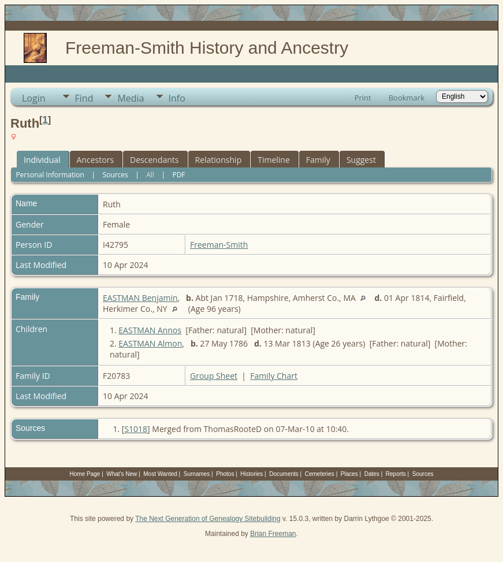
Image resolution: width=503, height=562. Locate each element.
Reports (396, 474)
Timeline (274, 159)
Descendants (154, 159)
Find (84, 98)
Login (34, 98)
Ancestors (95, 159)
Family (318, 159)
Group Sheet (213, 375)
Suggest (361, 159)
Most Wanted (160, 474)
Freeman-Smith (219, 244)
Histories (251, 474)
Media (130, 98)
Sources (115, 175)
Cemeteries (319, 474)
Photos (225, 474)
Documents (284, 474)
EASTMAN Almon (150, 343)
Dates (371, 474)
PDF (178, 175)
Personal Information (50, 175)
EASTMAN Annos (149, 330)
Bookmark (406, 97)
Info (177, 98)
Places (349, 474)
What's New (121, 474)
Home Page (85, 474)
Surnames (197, 474)
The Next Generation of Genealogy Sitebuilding (208, 519)
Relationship (218, 159)
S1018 (135, 428)
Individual (42, 159)
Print (363, 97)
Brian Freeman (273, 534)
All (150, 175)
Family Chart (273, 375)
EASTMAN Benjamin (140, 297)
